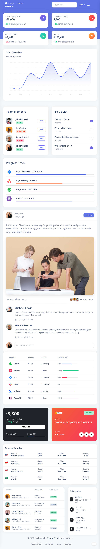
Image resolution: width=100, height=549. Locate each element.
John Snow (19, 213)
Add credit (26, 427)
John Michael (22, 119)
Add (41, 121)
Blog (59, 544)
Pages (12, 3)
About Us (49, 544)
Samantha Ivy (22, 137)
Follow (89, 215)
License (68, 544)
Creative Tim (52, 538)
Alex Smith (21, 128)
